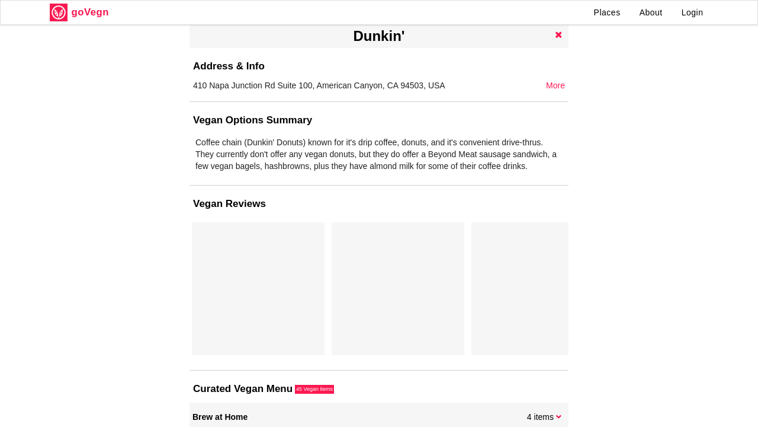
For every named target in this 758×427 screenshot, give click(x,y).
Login (693, 12)
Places (607, 12)
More (555, 85)
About (651, 12)
